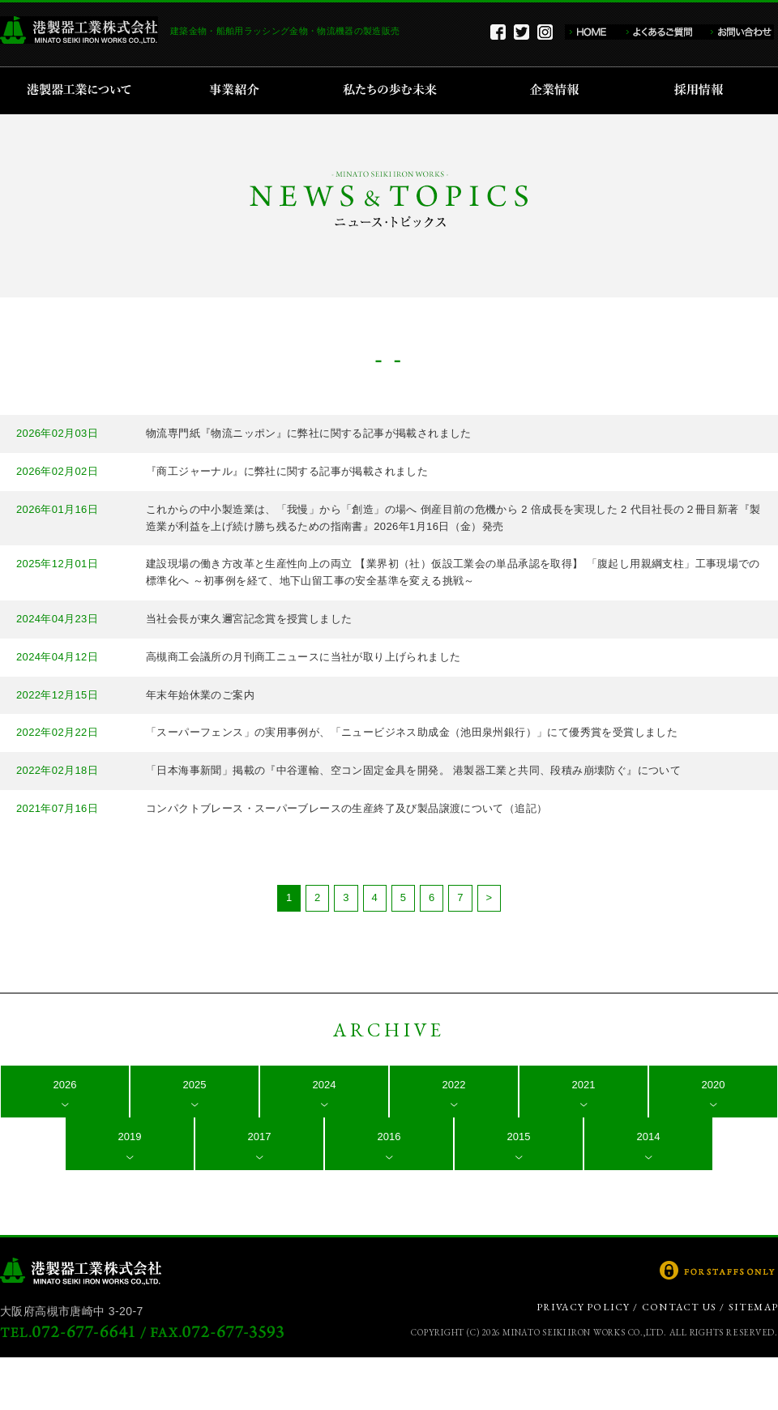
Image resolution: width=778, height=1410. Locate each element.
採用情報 (704, 90)
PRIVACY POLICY (583, 1307)
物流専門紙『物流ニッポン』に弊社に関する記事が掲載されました (309, 433)
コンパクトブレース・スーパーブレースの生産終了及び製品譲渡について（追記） (346, 808)
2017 (259, 1136)
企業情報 (558, 90)
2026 (65, 1085)
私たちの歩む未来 (395, 90)
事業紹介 (236, 90)
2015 (519, 1136)
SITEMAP (753, 1307)
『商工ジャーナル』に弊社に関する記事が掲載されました (287, 471)
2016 (389, 1136)
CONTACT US (679, 1307)
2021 (584, 1085)
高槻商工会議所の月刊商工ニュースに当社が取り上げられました (303, 657)
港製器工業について (84, 90)
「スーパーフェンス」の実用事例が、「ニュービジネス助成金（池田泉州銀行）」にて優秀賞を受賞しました (412, 732)
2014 (648, 1136)
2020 (713, 1085)
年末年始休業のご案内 (200, 695)
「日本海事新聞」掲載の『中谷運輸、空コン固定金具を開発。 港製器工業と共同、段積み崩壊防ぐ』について (413, 770)
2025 (195, 1085)
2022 (454, 1085)
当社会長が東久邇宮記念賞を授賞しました (249, 619)
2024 (324, 1085)
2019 (130, 1136)
